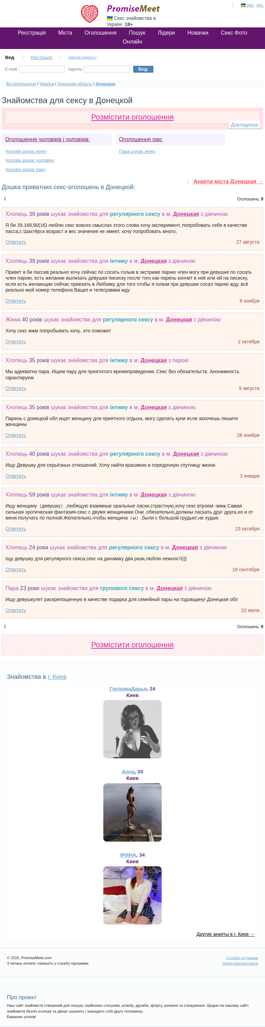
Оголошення (100, 33)
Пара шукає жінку (137, 151)
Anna (128, 771)
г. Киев (57, 676)
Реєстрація (32, 33)
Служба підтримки (242, 958)
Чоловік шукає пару (25, 169)
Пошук (137, 33)
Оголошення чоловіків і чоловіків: (47, 139)
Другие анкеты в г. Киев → (225, 934)
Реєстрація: (42, 57)
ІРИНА (128, 855)
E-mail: (35, 69)
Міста (65, 33)
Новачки (198, 33)
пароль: (99, 69)
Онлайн (132, 42)
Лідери (166, 33)
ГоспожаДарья (128, 689)
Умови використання (240, 963)
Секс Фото (234, 33)
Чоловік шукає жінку (26, 151)
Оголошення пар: (141, 139)
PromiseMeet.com (133, 8)
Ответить (15, 242)
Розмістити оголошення (132, 117)
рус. (260, 5)
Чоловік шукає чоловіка (29, 160)
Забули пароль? (82, 57)
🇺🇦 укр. (247, 5)
